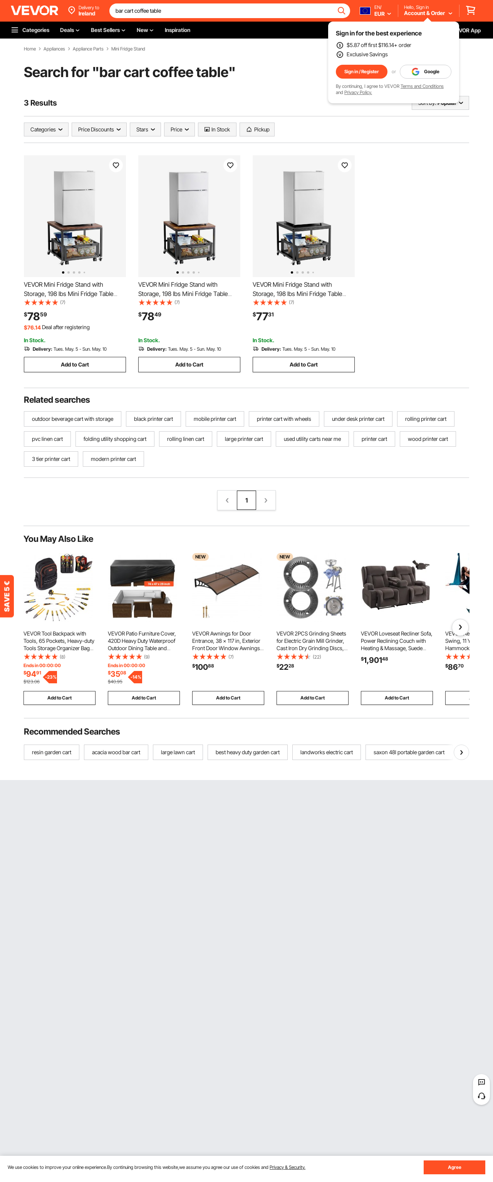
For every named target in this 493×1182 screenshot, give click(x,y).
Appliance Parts (88, 49)
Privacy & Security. (287, 1167)
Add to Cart (75, 364)
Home (30, 49)
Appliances (54, 49)
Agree (454, 1167)
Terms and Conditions (422, 86)
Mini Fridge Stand (128, 49)
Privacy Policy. (358, 92)
